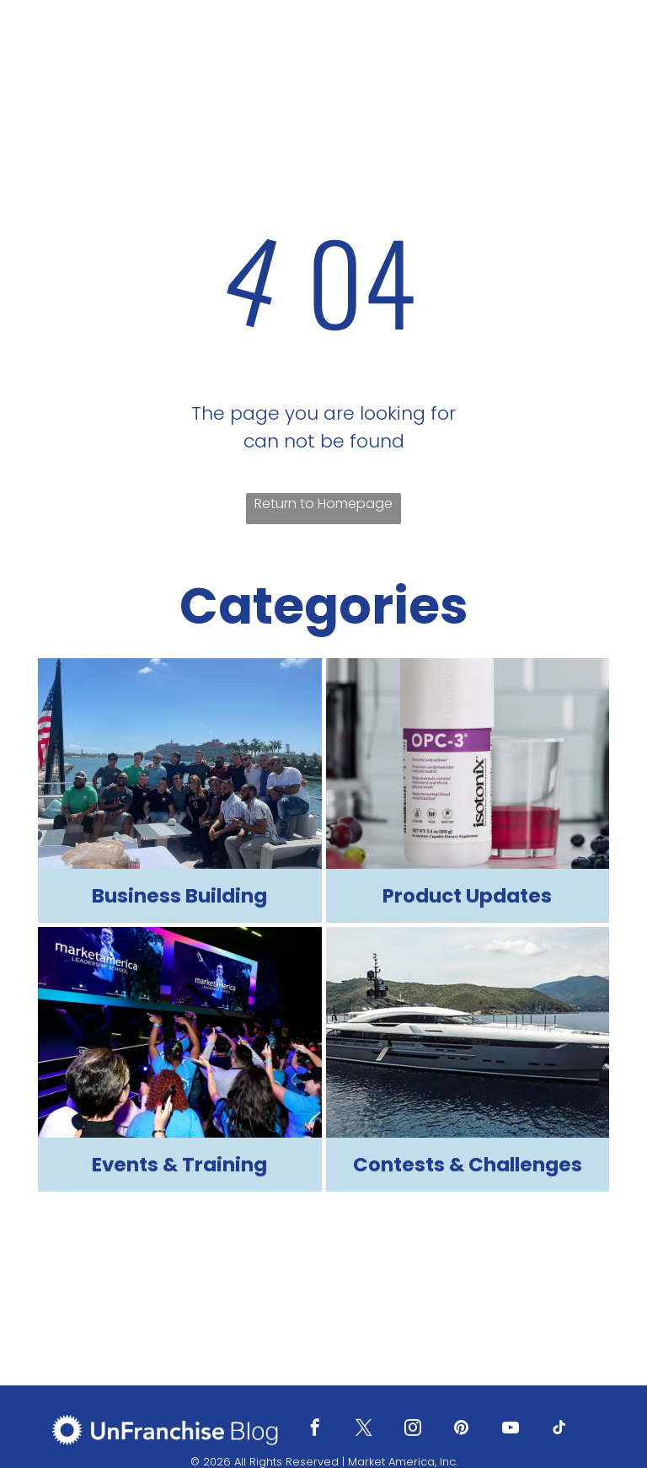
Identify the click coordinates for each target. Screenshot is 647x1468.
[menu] (610, 48)
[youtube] (510, 1429)
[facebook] (315, 1429)
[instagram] (412, 1429)
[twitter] (364, 1429)
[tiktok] (559, 1429)
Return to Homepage (323, 503)
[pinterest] (461, 1429)
